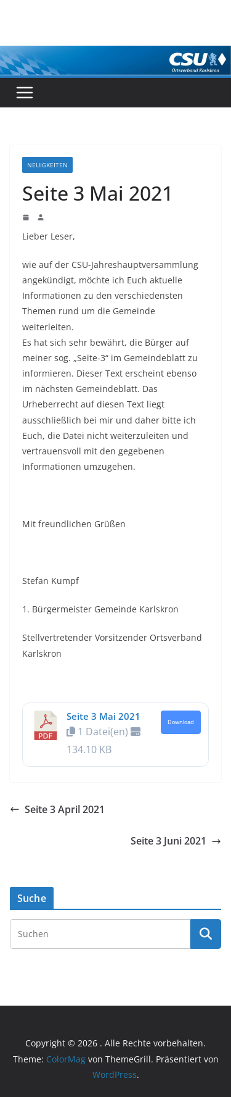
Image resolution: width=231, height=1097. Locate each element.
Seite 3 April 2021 (57, 809)
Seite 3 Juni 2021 (176, 841)
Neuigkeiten (47, 165)
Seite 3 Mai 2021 (103, 716)
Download (181, 722)
